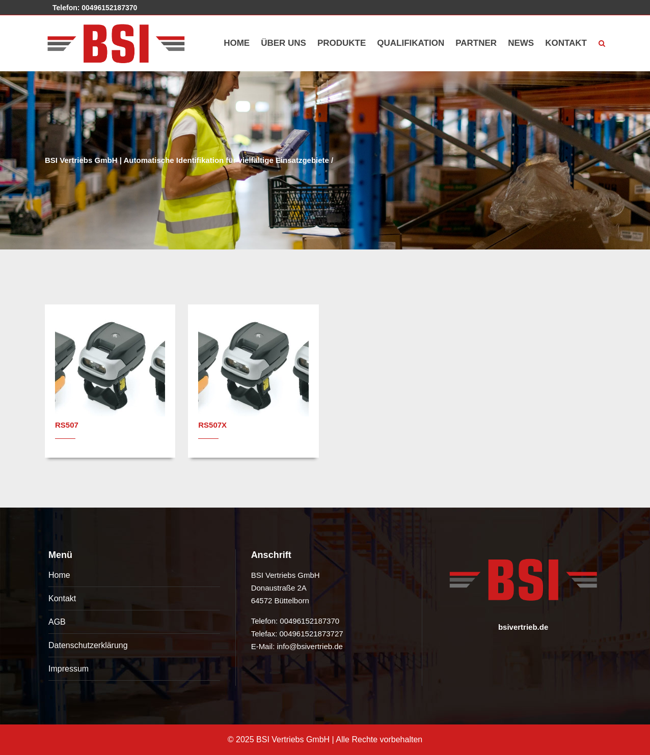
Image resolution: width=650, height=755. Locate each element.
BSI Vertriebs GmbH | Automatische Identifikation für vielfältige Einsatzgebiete (187, 160)
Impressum (68, 668)
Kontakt (62, 598)
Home (59, 575)
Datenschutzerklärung (88, 645)
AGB (57, 622)
